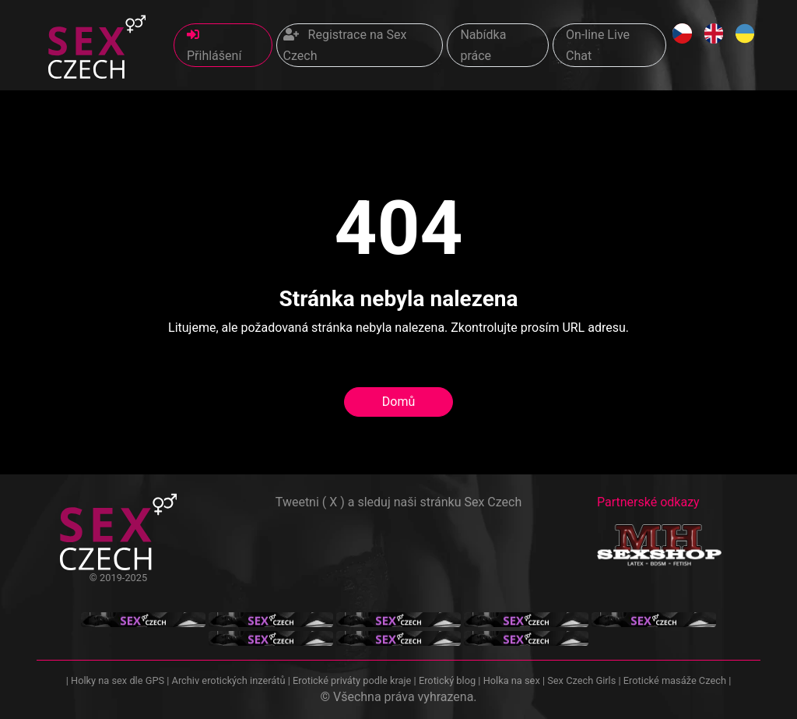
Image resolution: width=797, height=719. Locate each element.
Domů (398, 401)
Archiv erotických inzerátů (229, 680)
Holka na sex (511, 680)
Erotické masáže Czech (674, 680)
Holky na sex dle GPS (117, 680)
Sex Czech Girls (581, 680)
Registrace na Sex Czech (345, 45)
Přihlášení (214, 45)
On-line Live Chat (598, 45)
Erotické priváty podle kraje (352, 680)
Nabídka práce (483, 45)
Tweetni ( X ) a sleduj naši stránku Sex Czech (398, 502)
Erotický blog (447, 680)
